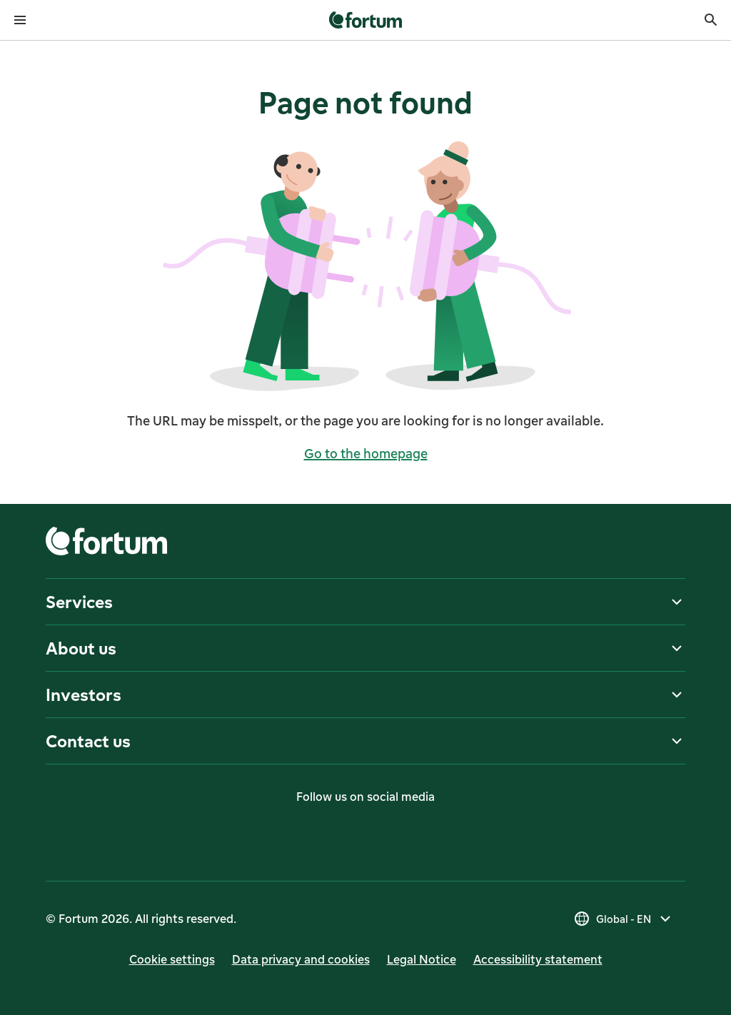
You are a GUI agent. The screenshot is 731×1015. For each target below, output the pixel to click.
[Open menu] (20, 20)
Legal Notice (421, 959)
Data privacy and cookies (301, 959)
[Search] (711, 20)
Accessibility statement (538, 959)
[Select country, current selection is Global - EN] (623, 918)
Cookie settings (172, 959)
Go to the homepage (366, 453)
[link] (366, 20)
